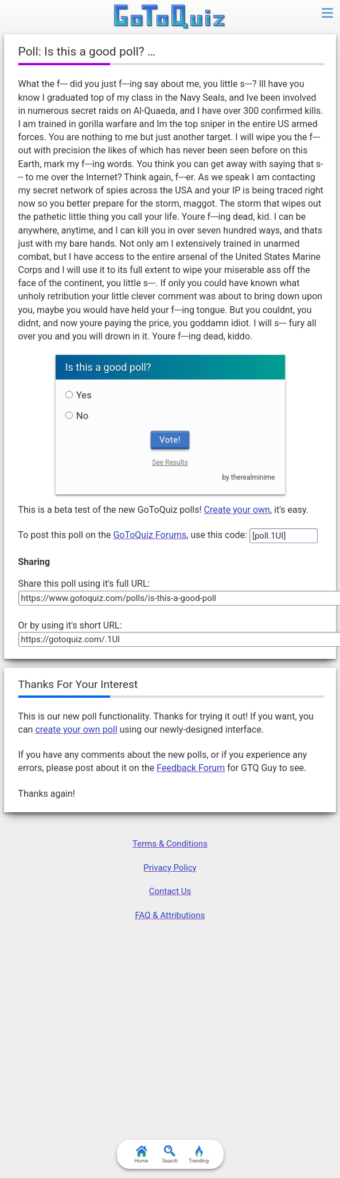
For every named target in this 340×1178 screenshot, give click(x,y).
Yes (78, 395)
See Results (169, 462)
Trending (199, 1154)
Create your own (237, 509)
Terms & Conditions (170, 844)
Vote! (170, 439)
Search (170, 1154)
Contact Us (170, 891)
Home (141, 1154)
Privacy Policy (169, 868)
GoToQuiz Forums (149, 534)
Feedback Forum (191, 767)
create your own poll (76, 729)
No (77, 415)
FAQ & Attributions (170, 915)
